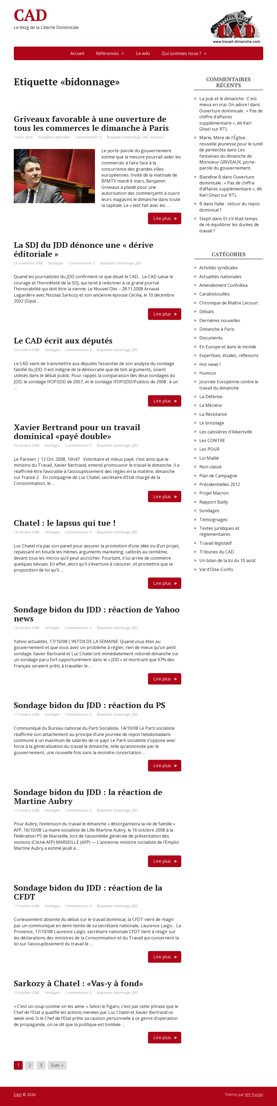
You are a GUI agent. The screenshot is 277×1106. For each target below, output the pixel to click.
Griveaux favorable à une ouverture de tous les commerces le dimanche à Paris (91, 123)
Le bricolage (211, 423)
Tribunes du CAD (216, 552)
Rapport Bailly (213, 502)
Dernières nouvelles (219, 320)
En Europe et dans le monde (227, 347)
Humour (207, 373)
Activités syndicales (218, 268)
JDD (138, 263)
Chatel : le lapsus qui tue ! (65, 522)
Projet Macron (214, 493)
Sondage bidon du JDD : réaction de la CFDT (88, 892)
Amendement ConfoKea (223, 285)
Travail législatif (215, 543)
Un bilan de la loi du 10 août (227, 560)
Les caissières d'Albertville (225, 432)
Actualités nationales (54, 137)
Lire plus (162, 218)
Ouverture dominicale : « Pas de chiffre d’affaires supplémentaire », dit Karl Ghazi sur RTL (231, 120)
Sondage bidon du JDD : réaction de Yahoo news (97, 614)
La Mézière (210, 405)
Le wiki (143, 53)
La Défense (210, 397)
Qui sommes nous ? (181, 53)
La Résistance (213, 414)
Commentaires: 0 (88, 137)
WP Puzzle (254, 1094)
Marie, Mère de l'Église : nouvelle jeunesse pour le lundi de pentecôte (231, 144)
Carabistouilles (214, 294)
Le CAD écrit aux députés (63, 340)
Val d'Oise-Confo (216, 569)
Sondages (55, 263)
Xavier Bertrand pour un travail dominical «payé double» (77, 432)
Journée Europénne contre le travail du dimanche (228, 385)
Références (107, 53)
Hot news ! (209, 364)
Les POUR (209, 449)
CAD (138, 15)
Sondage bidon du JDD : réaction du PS (89, 705)
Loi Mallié (209, 458)
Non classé (210, 467)
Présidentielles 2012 (219, 484)
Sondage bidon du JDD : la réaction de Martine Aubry (88, 796)
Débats (206, 311)
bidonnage (132, 137)
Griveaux (157, 137)
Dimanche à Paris (217, 329)
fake (145, 137)
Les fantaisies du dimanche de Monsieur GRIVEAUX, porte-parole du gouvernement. (227, 159)
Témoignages (213, 520)
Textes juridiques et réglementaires (219, 531)
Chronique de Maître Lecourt (228, 303)
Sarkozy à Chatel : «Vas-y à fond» (78, 983)
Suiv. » (57, 1065)
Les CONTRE (212, 440)
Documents (211, 338)
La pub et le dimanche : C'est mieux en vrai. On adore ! (228, 102)
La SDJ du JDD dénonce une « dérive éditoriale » (83, 249)
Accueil (77, 53)
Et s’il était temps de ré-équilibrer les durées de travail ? (229, 225)
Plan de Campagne (218, 476)
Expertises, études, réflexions (229, 355)
